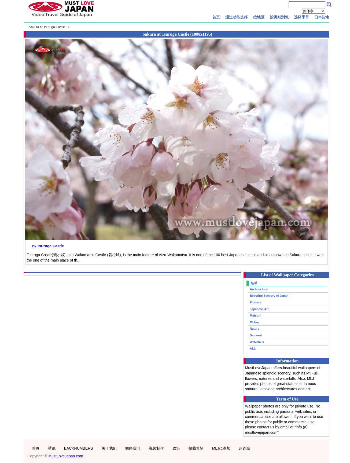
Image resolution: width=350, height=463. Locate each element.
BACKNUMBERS (78, 448)
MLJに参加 (221, 448)
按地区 (258, 17)
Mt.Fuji (255, 322)
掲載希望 (196, 448)
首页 (216, 17)
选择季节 (301, 17)
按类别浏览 (279, 17)
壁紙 (52, 448)
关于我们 (109, 448)
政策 (176, 448)
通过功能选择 (236, 17)
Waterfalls (257, 342)
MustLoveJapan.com (66, 456)
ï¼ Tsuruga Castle (48, 246)
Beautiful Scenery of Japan (269, 295)
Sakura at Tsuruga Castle (47, 27)
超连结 (244, 448)
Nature (254, 328)
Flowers (255, 302)
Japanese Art (259, 309)
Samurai (256, 335)
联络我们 (132, 448)
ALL (253, 348)
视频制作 (156, 448)
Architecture (259, 289)
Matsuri (255, 315)
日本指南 (321, 17)
